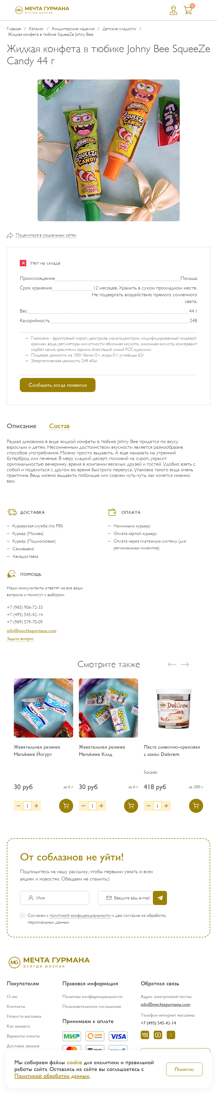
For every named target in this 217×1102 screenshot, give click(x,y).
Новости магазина (24, 1016)
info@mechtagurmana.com (31, 630)
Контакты (16, 1006)
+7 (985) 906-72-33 (25, 607)
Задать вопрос (20, 638)
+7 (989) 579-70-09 (25, 622)
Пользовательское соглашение (91, 1006)
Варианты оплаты (23, 1036)
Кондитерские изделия (73, 28)
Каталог (36, 28)
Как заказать (18, 1026)
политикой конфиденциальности (80, 915)
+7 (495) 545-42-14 (25, 614)
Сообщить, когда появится (58, 385)
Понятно (184, 1069)
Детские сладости (119, 28)
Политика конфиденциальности (92, 996)
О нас (12, 996)
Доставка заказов (23, 1045)
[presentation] (172, 664)
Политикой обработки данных (51, 1076)
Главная (14, 28)
